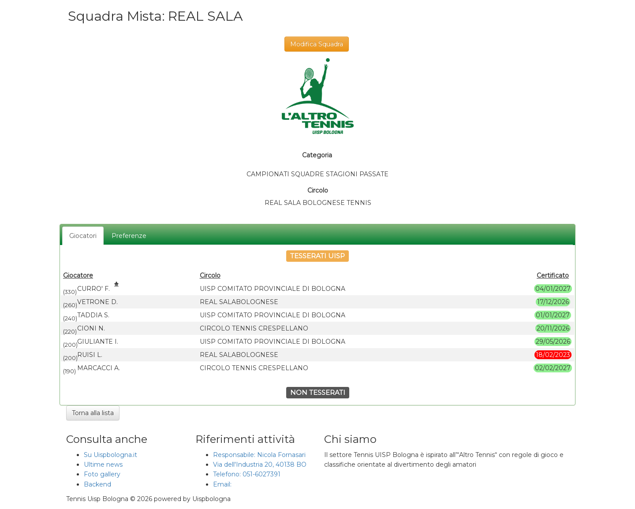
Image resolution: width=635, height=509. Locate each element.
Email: (223, 484)
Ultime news (103, 464)
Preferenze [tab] (129, 236)
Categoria (317, 155)
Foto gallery (102, 474)
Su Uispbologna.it (110, 455)
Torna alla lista (93, 413)
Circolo (317, 190)
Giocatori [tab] (83, 236)
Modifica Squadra (316, 44)
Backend (97, 484)
